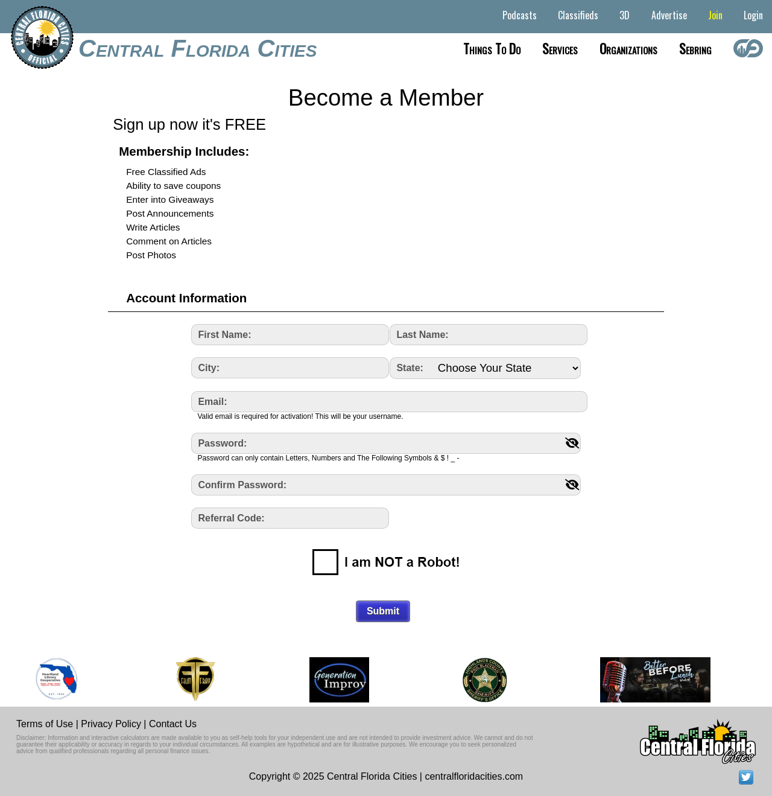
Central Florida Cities (197, 48)
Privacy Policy (111, 724)
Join (715, 15)
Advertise (669, 15)
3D (624, 15)
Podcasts (519, 15)
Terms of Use (44, 724)
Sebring (695, 48)
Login (753, 15)
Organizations (628, 48)
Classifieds (578, 15)
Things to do (491, 48)
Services (560, 48)
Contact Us (173, 724)
